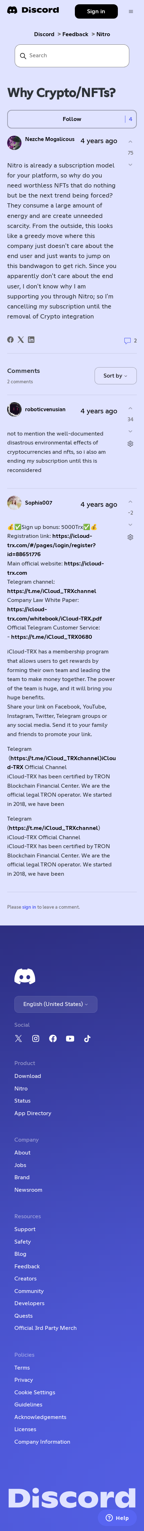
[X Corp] (21, 339)
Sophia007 (38, 503)
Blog (20, 1254)
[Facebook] (10, 339)
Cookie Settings (34, 1392)
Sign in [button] (96, 11)
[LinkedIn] (31, 339)
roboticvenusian (45, 409)
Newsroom (28, 1190)
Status (22, 1101)
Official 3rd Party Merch (45, 1328)
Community (29, 1291)
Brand (22, 1177)
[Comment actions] (130, 443)
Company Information (42, 1442)
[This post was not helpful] (130, 164)
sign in (29, 907)
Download (27, 1076)
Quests (23, 1316)
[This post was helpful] (130, 142)
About (22, 1153)
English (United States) (55, 1004)
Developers (29, 1303)
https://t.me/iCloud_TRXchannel (51, 591)
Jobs (20, 1165)
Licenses (25, 1429)
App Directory (32, 1113)
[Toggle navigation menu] (131, 11)
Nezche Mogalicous (50, 139)
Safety (22, 1242)
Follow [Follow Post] (72, 119)
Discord (44, 34)
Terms (22, 1368)
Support (24, 1229)
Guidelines (28, 1405)
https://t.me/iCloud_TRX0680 (51, 637)
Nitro (103, 34)
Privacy (23, 1380)
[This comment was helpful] (130, 408)
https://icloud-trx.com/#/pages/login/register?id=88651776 (51, 545)
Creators (25, 1279)
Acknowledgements (40, 1417)
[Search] (72, 55)
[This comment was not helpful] (130, 431)
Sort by (116, 376)
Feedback (75, 34)
